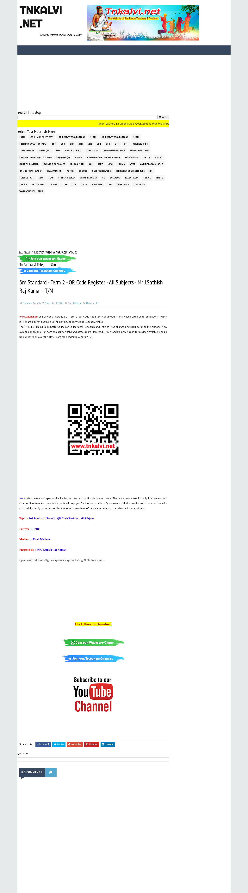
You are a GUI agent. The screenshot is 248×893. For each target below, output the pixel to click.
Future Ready (132, 157)
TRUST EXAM (122, 184)
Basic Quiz (45, 150)
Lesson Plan (77, 164)
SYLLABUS (115, 177)
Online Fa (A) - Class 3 (151, 164)
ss (103, 177)
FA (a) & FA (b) (63, 157)
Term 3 (23, 184)
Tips (64, 184)
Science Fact (26, 177)
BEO (58, 150)
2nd (63, 143)
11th (93, 137)
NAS (91, 164)
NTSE (132, 164)
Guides (159, 157)
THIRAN (53, 184)
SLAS (50, 177)
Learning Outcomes (54, 164)
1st (54, 143)
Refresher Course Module (130, 170)
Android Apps (140, 143)
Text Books (38, 184)
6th (99, 143)
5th (90, 143)
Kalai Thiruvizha (28, 164)
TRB (109, 184)
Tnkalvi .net (40, 17)
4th (80, 143)
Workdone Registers (31, 191)
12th (136, 137)
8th (117, 143)
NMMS (121, 164)
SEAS (41, 177)
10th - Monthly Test (41, 137)
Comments (91, 302)
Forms (78, 157)
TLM (74, 184)
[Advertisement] (91, 82)
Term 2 (159, 177)
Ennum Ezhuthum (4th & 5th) (35, 157)
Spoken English (88, 177)
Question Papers (101, 170)
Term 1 (147, 177)
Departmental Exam (114, 150)
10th (22, 137)
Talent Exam (132, 177)
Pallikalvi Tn (54, 170)
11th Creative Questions (114, 137)
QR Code (82, 170)
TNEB (84, 184)
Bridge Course (73, 150)
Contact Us (92, 150)
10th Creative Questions (71, 137)
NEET (100, 164)
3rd (72, 143)
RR (150, 170)
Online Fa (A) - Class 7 (30, 170)
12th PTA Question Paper (33, 143)
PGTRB (70, 170)
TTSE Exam (139, 184)
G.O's (147, 157)
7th (108, 143)
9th (126, 143)
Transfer (97, 184)
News (111, 164)
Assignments (26, 150)
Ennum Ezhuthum (139, 150)
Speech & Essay (66, 177)
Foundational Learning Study (103, 157)
